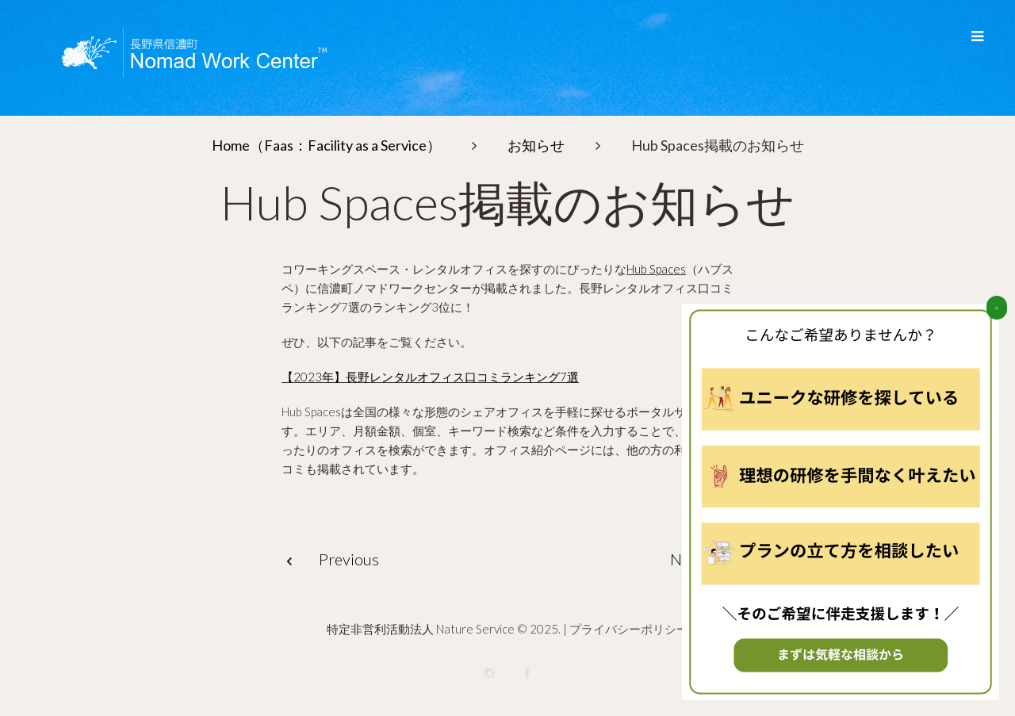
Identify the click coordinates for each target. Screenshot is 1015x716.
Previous (349, 559)
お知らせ (536, 145)
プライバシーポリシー (628, 629)
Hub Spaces (656, 269)
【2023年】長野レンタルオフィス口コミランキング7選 (430, 376)
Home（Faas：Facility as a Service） (326, 145)
